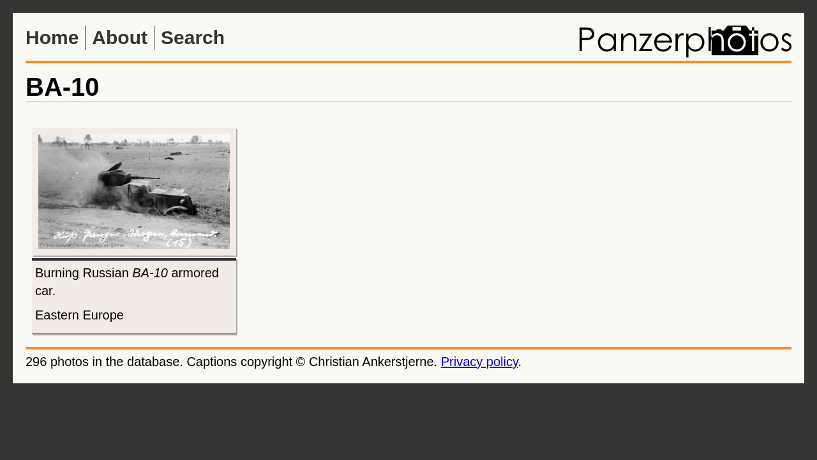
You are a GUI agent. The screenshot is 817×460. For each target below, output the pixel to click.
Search (193, 37)
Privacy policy (479, 362)
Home (52, 37)
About (119, 37)
